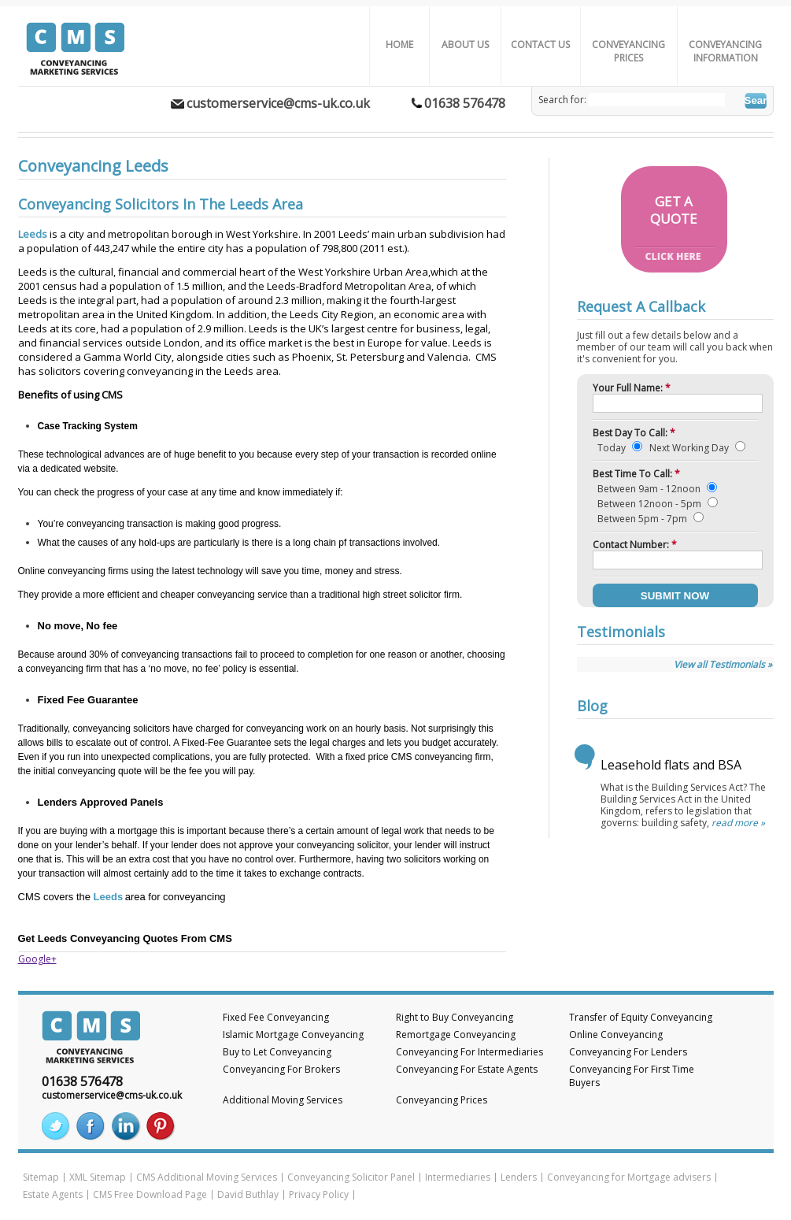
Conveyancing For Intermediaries (469, 1052)
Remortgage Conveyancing (456, 1034)
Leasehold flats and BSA (671, 764)
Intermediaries (457, 1177)
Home (399, 44)
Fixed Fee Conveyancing (276, 1017)
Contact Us (540, 44)
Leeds (32, 234)
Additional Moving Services (282, 1100)
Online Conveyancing (616, 1034)
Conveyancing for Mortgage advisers (629, 1177)
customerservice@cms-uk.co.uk (278, 103)
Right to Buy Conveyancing (454, 1017)
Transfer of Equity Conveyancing (640, 1017)
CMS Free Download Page (150, 1194)
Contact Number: (635, 544)
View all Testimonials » (723, 664)
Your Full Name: (632, 388)
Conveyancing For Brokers (281, 1069)
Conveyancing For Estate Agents (467, 1069)
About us (465, 44)
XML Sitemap (97, 1177)
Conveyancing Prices (628, 51)
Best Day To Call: (634, 432)
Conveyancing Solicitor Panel (351, 1177)
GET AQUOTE (673, 210)
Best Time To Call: (636, 473)
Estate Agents (53, 1194)
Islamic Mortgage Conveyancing (293, 1034)
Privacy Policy (319, 1194)
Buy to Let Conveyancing (277, 1052)
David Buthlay (248, 1194)
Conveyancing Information (725, 51)
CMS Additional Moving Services (206, 1177)
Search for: (562, 99)
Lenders (519, 1177)
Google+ (37, 959)
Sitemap (41, 1177)
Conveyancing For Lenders (628, 1052)
